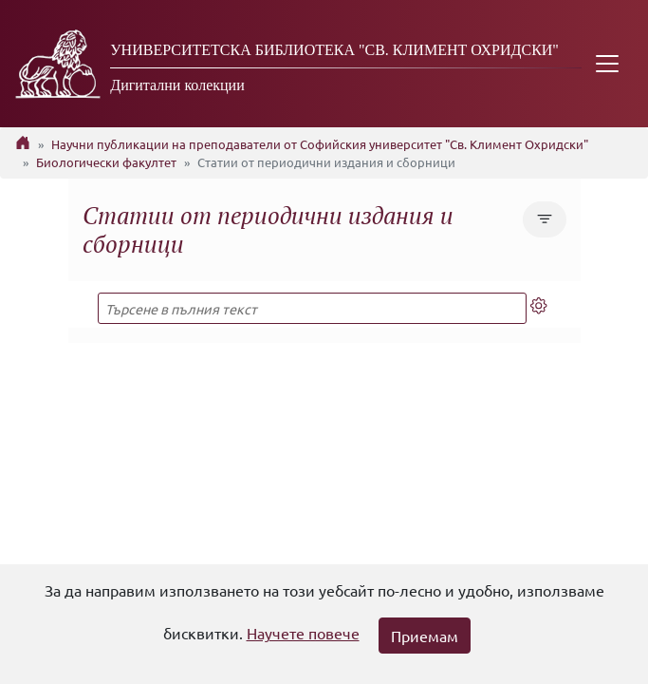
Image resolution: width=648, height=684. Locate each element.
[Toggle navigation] (607, 63)
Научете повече (303, 632)
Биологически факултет (106, 162)
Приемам (424, 635)
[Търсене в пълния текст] (313, 308)
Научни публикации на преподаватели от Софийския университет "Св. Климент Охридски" (319, 144)
